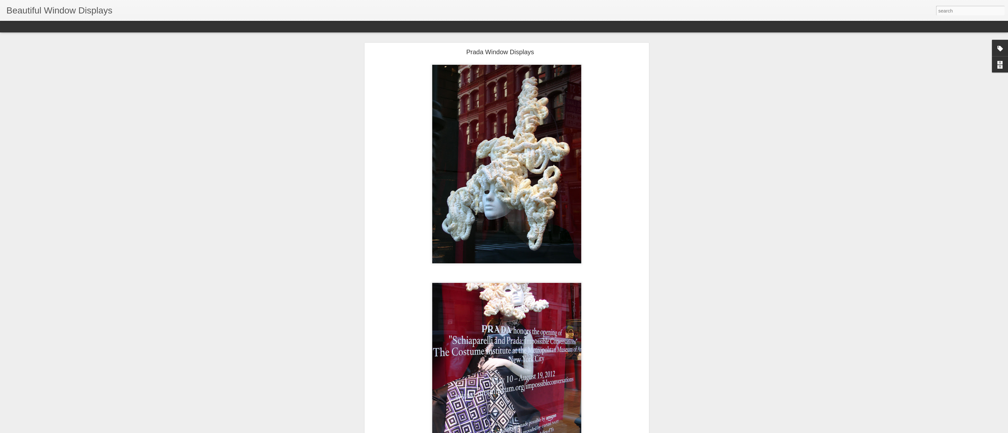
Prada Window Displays (500, 49)
